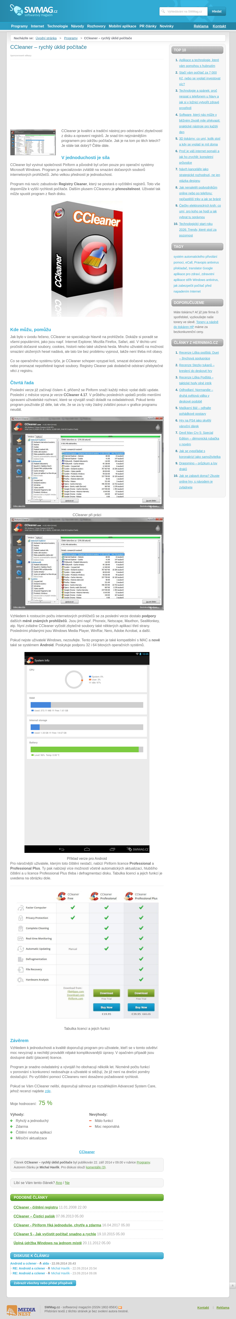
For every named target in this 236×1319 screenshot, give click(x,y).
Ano (59, 1183)
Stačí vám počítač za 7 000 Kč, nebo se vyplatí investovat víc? (199, 78)
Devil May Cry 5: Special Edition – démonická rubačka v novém (199, 438)
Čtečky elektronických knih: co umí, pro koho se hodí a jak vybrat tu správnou (200, 211)
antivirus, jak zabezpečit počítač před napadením (196, 285)
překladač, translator (188, 268)
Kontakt (219, 26)
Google (208, 268)
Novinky (166, 26)
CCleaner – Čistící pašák (34, 1216)
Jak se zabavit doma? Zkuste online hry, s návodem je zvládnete (199, 481)
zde (48, 1091)
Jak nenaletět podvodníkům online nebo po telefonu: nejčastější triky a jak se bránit (200, 193)
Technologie (57, 26)
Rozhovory (96, 26)
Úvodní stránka (46, 38)
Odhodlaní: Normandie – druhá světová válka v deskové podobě (196, 395)
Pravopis (200, 262)
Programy (19, 26)
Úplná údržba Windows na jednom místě (48, 1243)
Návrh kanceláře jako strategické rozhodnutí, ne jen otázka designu (199, 175)
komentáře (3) (95, 1167)
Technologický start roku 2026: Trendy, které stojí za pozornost (198, 229)
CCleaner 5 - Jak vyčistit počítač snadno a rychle (55, 1234)
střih (189, 280)
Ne (67, 1183)
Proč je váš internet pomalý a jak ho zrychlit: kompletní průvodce (199, 156)
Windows (199, 280)
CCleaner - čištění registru (36, 1207)
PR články (147, 26)
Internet (37, 26)
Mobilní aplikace (122, 26)
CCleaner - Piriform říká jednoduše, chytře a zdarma (57, 1225)
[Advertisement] (87, 93)
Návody (77, 26)
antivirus (213, 262)
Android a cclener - (43, 1263)
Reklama (201, 26)
